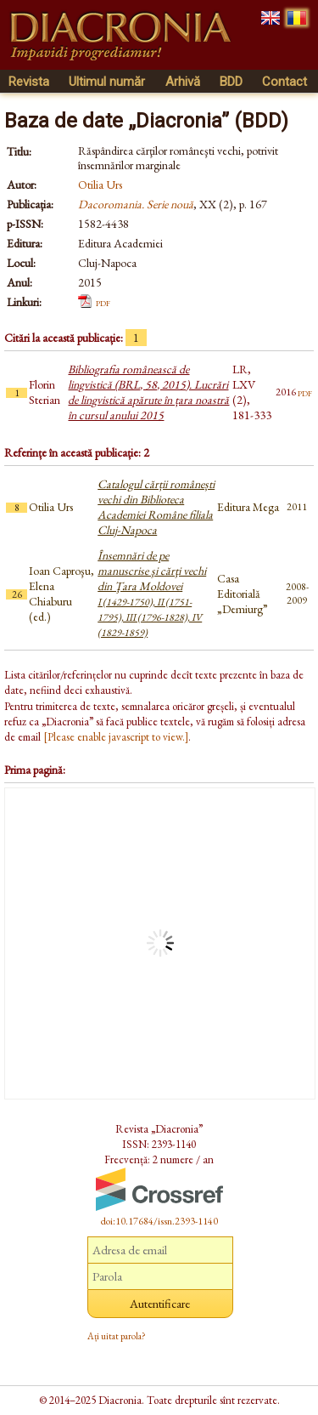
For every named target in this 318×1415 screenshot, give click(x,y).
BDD (231, 81)
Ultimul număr (107, 81)
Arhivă (182, 81)
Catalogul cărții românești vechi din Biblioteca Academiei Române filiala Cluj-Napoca (156, 506)
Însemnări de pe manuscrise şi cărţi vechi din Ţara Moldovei (152, 593)
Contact (284, 81)
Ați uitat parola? (116, 1336)
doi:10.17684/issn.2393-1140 (159, 1221)
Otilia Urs (100, 184)
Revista (28, 81)
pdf (103, 302)
